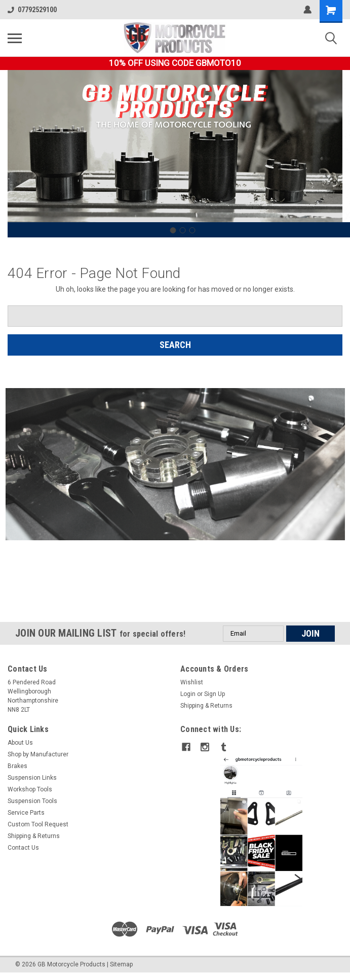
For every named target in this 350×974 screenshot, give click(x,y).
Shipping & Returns (206, 705)
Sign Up (214, 694)
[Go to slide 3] (192, 230)
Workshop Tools (30, 789)
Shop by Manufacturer (38, 754)
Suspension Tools (32, 801)
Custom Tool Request (38, 824)
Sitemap (121, 963)
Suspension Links (32, 777)
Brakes (17, 766)
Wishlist (191, 682)
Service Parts (26, 812)
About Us (20, 742)
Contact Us (23, 847)
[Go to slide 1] (173, 230)
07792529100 (32, 10)
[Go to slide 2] (182, 230)
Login (188, 694)
